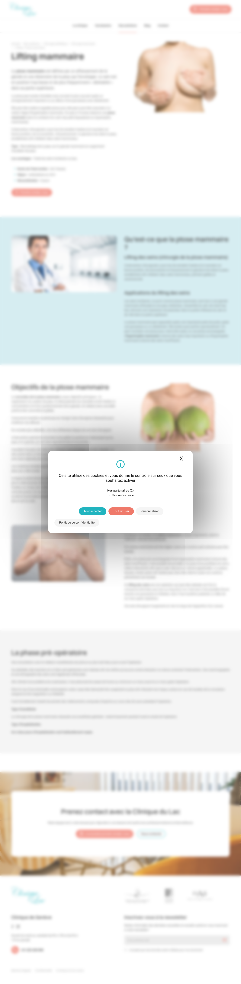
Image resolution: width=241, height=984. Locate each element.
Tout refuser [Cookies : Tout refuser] (121, 511)
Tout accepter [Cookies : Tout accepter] (93, 511)
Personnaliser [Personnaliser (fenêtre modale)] (150, 511)
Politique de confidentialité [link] (77, 522)
